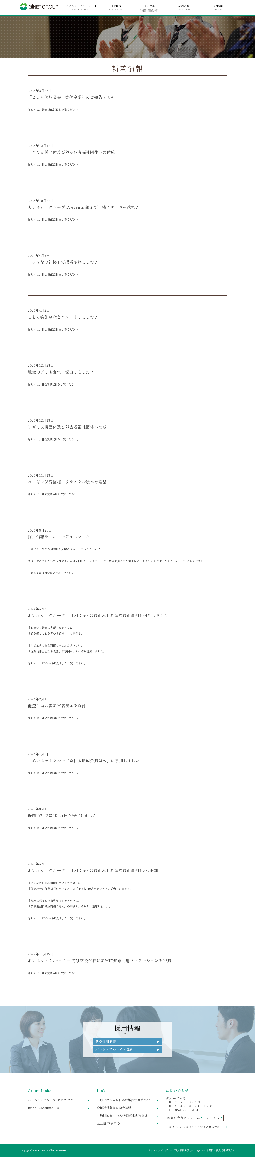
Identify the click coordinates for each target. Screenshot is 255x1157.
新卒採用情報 (106, 1041)
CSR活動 (149, 8)
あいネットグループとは (81, 7)
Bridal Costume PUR (45, 1108)
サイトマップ (155, 1150)
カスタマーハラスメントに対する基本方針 (195, 1128)
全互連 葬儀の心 (109, 1124)
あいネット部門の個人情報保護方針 (216, 1150)
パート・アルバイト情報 (115, 1050)
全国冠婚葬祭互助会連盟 (115, 1108)
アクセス (216, 1118)
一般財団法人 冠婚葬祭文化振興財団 (124, 1116)
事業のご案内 (183, 7)
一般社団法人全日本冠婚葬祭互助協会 (125, 1100)
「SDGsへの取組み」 (52, 663)
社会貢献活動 (50, 384)
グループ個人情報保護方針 (179, 1150)
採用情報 (217, 7)
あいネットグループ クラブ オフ (52, 1100)
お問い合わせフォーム (184, 1118)
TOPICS (115, 7)
